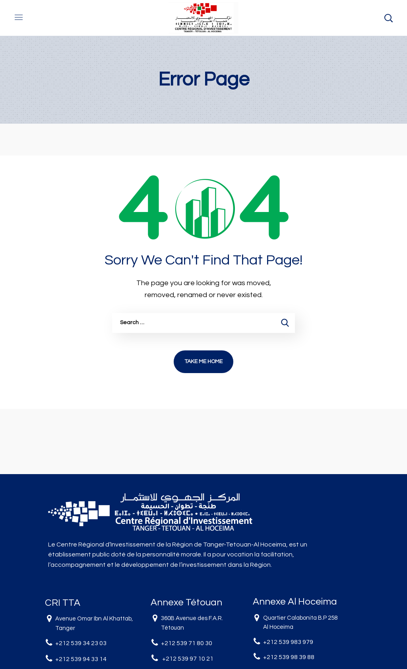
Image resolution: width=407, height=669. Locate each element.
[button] (388, 18)
